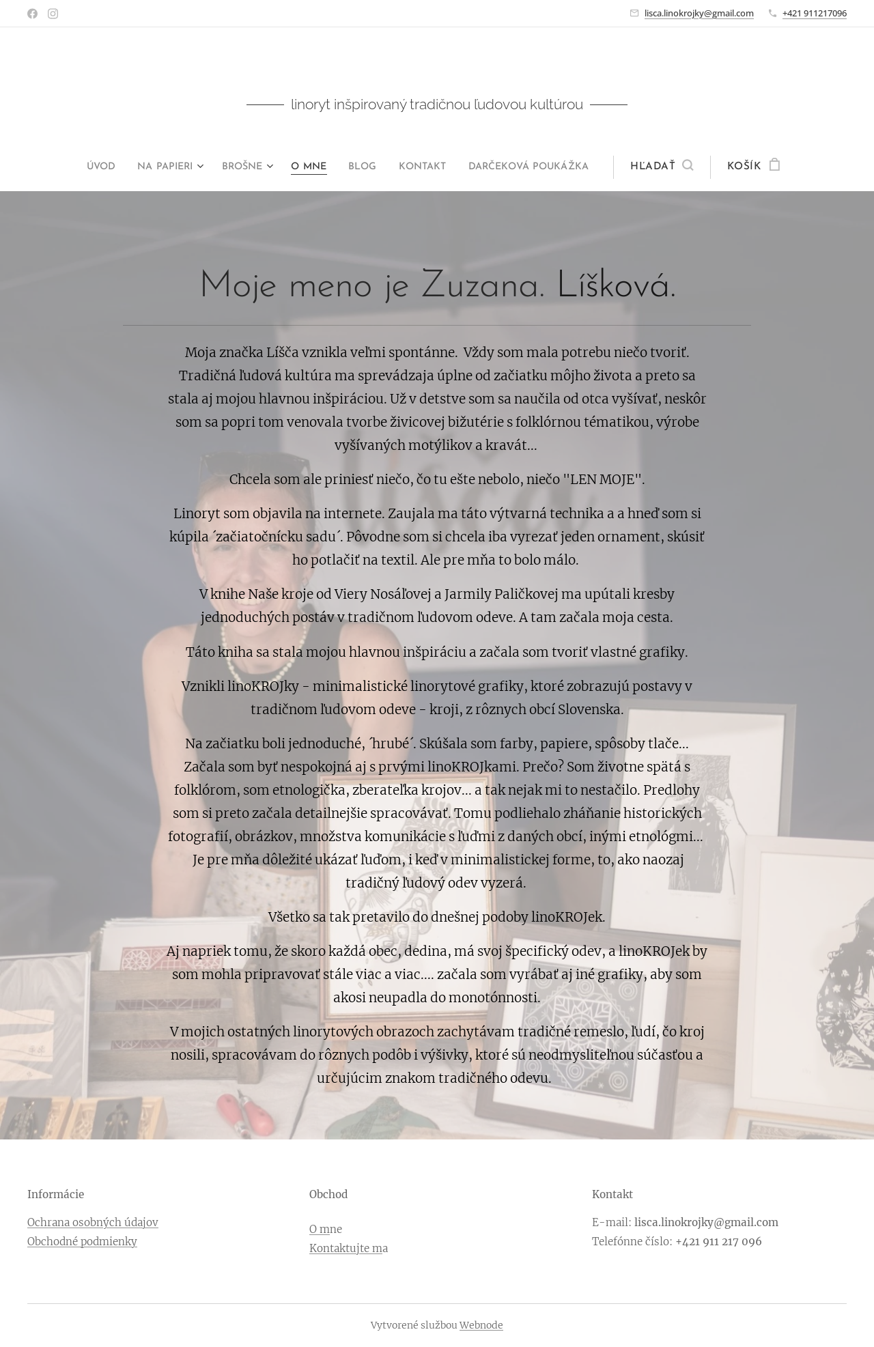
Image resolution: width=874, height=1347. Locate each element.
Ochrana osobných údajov (92, 1222)
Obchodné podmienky (82, 1240)
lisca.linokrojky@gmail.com (699, 13)
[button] (684, 167)
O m (319, 1229)
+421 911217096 (815, 13)
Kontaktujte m (345, 1247)
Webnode (481, 1325)
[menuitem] (86, 167)
